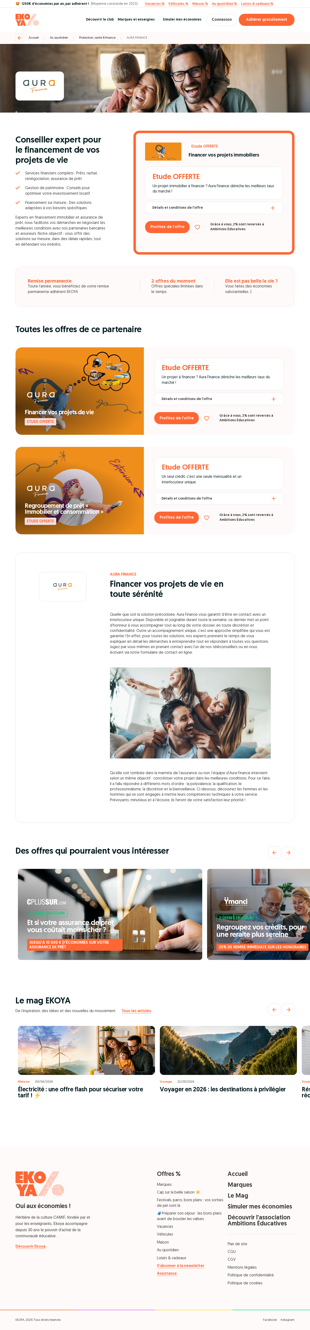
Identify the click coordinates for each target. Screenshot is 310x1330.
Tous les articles (136, 1011)
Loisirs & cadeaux (171, 1258)
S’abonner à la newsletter (180, 1266)
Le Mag (238, 1196)
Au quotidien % (224, 4)
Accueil (34, 37)
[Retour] (20, 38)
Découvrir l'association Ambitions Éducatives (259, 1221)
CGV (232, 1260)
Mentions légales (242, 1268)
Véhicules (165, 1235)
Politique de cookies (245, 1283)
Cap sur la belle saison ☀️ (178, 1192)
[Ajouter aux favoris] (202, 227)
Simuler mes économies (177, 19)
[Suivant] (288, 853)
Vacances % (154, 4)
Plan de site (237, 1244)
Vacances (165, 1227)
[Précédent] (274, 853)
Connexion (219, 20)
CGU (232, 1252)
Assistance (167, 1274)
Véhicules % (178, 4)
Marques (164, 1185)
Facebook (270, 1320)
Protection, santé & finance (97, 37)
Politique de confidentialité (251, 1275)
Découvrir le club (95, 19)
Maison (163, 1242)
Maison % (200, 4)
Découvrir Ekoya (31, 1247)
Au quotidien (59, 37)
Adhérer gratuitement (266, 20)
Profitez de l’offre (169, 227)
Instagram (287, 1320)
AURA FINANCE (137, 37)
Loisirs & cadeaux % (257, 4)
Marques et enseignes (131, 19)
